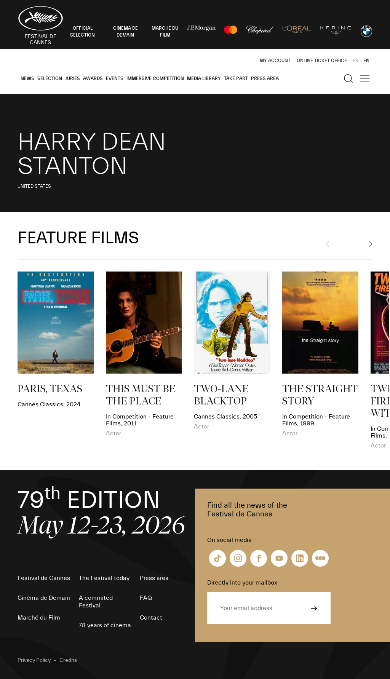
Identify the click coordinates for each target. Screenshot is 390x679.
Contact (151, 617)
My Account (275, 60)
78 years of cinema (105, 625)
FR (355, 60)
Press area (265, 78)
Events (114, 78)
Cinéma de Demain (44, 597)
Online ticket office (322, 60)
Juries (72, 78)
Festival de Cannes (44, 578)
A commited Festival (96, 601)
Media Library (204, 78)
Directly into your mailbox (242, 582)
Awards (93, 78)
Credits (68, 660)
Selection (49, 78)
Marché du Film (39, 617)
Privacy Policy (34, 660)
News (27, 78)
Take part (236, 78)
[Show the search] (348, 78)
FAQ (146, 597)
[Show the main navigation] (364, 78)
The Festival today (104, 578)
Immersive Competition (155, 78)
